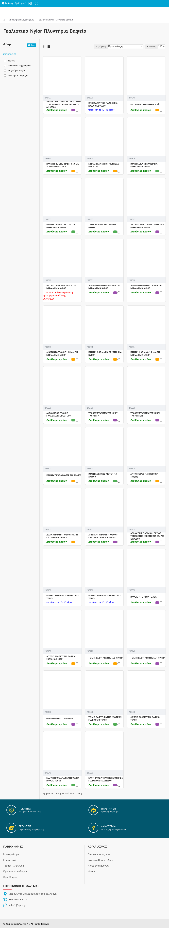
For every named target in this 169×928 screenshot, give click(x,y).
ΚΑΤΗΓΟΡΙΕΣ (9, 54)
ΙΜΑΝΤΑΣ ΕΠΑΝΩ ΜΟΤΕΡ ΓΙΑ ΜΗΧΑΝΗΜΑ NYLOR (60, 226)
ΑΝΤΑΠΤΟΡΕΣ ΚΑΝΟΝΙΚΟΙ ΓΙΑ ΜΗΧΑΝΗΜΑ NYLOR (61, 286)
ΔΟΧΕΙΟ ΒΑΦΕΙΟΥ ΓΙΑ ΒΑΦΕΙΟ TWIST (145, 718)
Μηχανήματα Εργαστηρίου (21, 20)
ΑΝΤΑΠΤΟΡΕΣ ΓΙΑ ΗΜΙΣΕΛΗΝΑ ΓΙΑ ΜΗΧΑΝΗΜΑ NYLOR (147, 226)
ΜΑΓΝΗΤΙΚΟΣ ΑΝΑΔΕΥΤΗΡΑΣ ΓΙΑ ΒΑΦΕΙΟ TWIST (62, 779)
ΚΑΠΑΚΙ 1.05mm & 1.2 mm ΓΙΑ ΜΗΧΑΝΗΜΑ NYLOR (145, 353)
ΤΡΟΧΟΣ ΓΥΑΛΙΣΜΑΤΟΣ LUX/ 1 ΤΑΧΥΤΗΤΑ (103, 414)
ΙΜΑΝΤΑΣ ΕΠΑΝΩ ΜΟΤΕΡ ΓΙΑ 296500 (102, 475)
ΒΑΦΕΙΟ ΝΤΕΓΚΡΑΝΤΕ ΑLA (143, 597)
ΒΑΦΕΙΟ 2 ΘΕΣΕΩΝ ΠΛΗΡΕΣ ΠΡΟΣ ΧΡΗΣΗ (104, 597)
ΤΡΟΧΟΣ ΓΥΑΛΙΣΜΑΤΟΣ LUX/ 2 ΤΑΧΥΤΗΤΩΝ (145, 414)
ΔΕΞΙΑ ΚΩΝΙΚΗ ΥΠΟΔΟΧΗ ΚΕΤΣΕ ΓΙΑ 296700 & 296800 (62, 536)
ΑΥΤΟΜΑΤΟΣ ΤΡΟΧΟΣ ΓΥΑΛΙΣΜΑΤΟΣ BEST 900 (58, 414)
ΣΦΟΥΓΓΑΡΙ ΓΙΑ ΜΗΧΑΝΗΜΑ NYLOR (102, 226)
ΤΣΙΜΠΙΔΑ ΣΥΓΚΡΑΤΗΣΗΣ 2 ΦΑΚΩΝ (105, 658)
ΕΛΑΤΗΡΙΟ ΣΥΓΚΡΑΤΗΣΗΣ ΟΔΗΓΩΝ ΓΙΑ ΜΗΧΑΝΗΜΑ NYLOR (105, 779)
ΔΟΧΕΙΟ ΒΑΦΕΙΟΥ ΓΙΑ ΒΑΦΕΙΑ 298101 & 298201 (61, 657)
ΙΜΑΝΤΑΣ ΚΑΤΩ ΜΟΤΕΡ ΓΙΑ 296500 (63, 475)
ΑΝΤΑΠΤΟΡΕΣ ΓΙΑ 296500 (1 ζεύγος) (144, 475)
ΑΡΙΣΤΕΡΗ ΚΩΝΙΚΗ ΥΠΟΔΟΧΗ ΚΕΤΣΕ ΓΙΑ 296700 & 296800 (103, 536)
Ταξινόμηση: (100, 46)
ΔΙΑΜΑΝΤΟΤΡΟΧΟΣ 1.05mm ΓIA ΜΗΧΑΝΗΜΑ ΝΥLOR (146, 286)
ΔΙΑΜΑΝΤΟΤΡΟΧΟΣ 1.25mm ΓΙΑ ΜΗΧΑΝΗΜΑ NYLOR (62, 353)
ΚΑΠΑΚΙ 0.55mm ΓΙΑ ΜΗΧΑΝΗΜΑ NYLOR (105, 353)
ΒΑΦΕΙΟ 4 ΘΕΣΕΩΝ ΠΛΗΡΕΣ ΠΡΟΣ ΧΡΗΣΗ (62, 597)
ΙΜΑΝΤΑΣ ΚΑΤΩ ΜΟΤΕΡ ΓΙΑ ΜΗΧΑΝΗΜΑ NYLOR (143, 165)
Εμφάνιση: (151, 46)
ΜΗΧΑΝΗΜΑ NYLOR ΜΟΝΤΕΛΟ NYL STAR (103, 165)
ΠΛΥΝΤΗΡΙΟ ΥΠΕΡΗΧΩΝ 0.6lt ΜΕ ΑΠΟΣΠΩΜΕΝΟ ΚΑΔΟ (62, 165)
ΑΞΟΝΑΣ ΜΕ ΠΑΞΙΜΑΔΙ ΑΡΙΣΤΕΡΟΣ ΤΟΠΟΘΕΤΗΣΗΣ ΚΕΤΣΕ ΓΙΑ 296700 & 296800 (63, 104)
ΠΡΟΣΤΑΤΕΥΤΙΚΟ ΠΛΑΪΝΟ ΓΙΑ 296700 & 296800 (103, 104)
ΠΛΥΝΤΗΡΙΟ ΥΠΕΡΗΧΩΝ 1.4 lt (145, 104)
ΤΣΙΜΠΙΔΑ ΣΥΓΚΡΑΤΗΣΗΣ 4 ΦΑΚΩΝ (147, 658)
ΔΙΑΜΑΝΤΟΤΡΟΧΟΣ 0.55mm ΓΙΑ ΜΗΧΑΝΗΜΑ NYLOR (104, 286)
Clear (33, 45)
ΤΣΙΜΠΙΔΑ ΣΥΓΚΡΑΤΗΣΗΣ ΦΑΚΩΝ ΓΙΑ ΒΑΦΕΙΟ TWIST (105, 718)
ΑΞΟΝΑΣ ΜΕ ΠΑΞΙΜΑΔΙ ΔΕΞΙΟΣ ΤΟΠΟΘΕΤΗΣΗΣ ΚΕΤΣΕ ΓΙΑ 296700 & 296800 (147, 536)
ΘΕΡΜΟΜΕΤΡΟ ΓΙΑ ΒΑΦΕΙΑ (59, 718)
